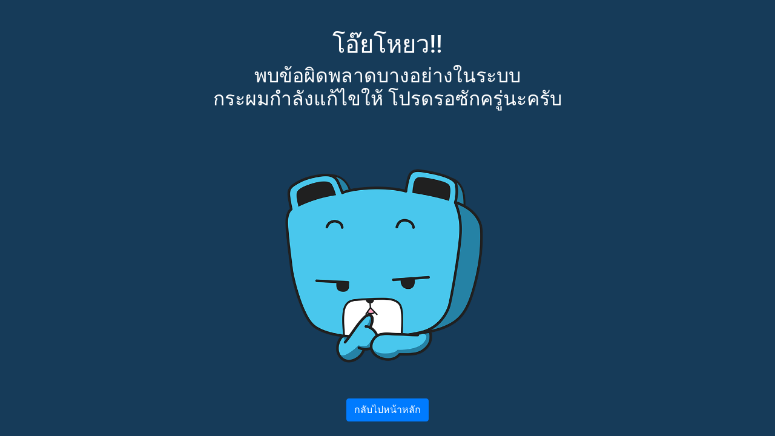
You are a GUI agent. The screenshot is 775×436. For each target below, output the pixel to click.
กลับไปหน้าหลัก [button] (387, 409)
